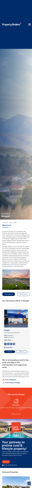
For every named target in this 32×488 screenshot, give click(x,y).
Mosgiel (15, 223)
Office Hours (7, 340)
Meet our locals (23, 294)
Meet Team (21, 351)
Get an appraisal (8, 294)
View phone (10, 335)
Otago (10, 223)
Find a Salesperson (10, 380)
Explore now (6, 462)
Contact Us (9, 351)
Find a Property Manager (12, 383)
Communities (5, 223)
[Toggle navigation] (27, 24)
